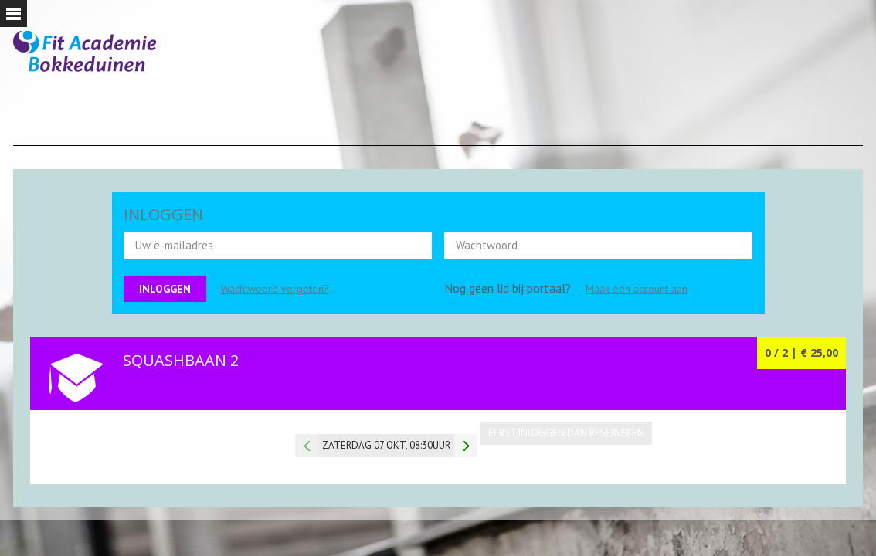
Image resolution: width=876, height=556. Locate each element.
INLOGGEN (163, 214)
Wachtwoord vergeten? (275, 289)
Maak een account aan (637, 289)
